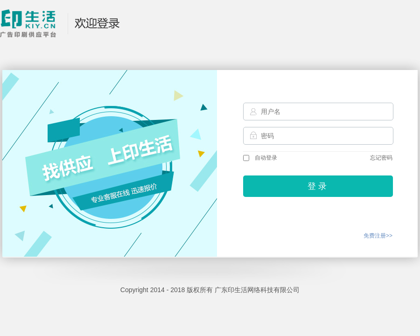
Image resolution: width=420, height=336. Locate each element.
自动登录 (260, 157)
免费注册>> (378, 235)
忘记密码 (381, 157)
